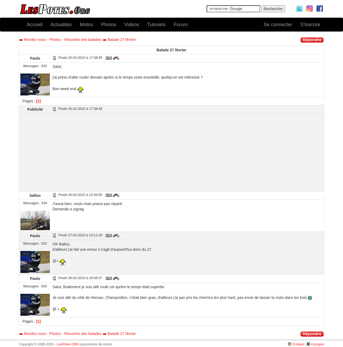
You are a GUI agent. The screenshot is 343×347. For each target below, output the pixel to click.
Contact (298, 344)
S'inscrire (310, 24)
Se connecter (278, 24)
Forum (181, 24)
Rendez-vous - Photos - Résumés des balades (62, 39)
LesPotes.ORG (68, 344)
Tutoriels (156, 24)
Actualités (61, 24)
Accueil (35, 24)
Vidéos (131, 24)
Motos (86, 24)
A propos (317, 344)
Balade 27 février (121, 39)
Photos (108, 24)
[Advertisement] (188, 152)
